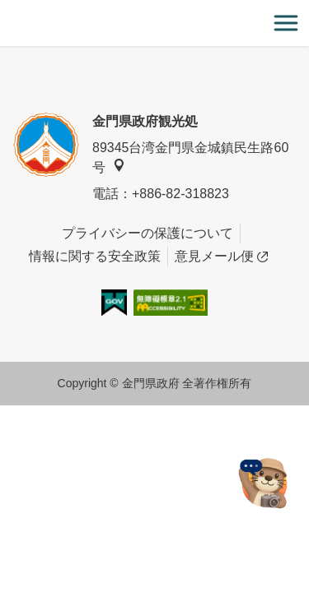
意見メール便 (221, 256)
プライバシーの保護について (147, 233)
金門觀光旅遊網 (155, 23)
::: (5, 9)
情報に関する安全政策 (95, 256)
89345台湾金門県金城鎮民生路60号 (190, 157)
